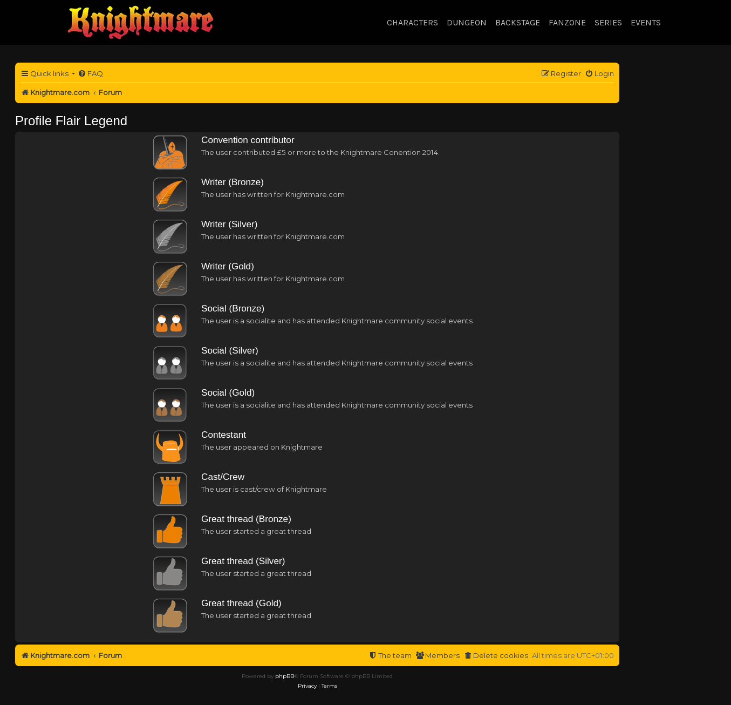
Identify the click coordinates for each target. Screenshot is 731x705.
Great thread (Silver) (243, 560)
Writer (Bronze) (232, 182)
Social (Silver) (229, 350)
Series (608, 22)
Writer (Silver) (229, 224)
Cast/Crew (222, 476)
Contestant (223, 434)
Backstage (517, 22)
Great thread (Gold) (241, 603)
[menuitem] (90, 74)
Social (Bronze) (232, 308)
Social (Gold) (228, 392)
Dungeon (467, 22)
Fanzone (567, 22)
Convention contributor (248, 139)
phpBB (284, 676)
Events (646, 22)
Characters (412, 22)
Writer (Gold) (227, 266)
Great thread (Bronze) (246, 518)
